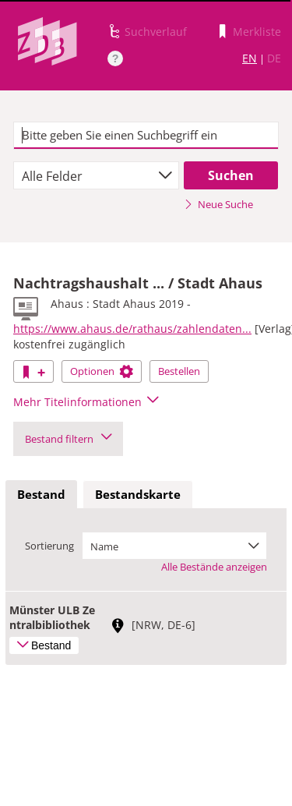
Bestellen (179, 371)
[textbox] (146, 136)
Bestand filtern (68, 439)
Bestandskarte (138, 494)
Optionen (101, 371)
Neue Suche (218, 204)
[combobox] (96, 175)
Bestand (41, 494)
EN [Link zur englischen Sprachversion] (249, 58)
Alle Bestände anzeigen (214, 567)
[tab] (41, 495)
